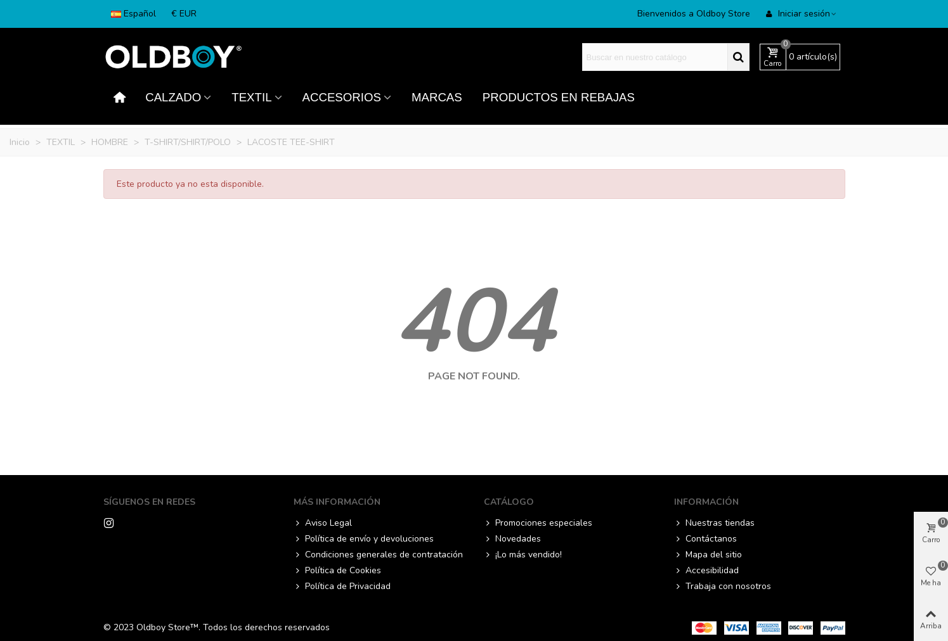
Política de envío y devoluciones (364, 538)
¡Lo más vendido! (523, 554)
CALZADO (173, 97)
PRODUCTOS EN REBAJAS (559, 97)
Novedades (512, 538)
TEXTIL (251, 97)
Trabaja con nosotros (722, 586)
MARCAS (437, 97)
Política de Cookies (337, 570)
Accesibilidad (706, 570)
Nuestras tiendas (714, 523)
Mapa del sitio (708, 554)
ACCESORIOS (341, 97)
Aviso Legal (323, 523)
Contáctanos (705, 538)
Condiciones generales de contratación (378, 554)
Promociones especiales (538, 523)
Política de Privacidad (342, 586)
